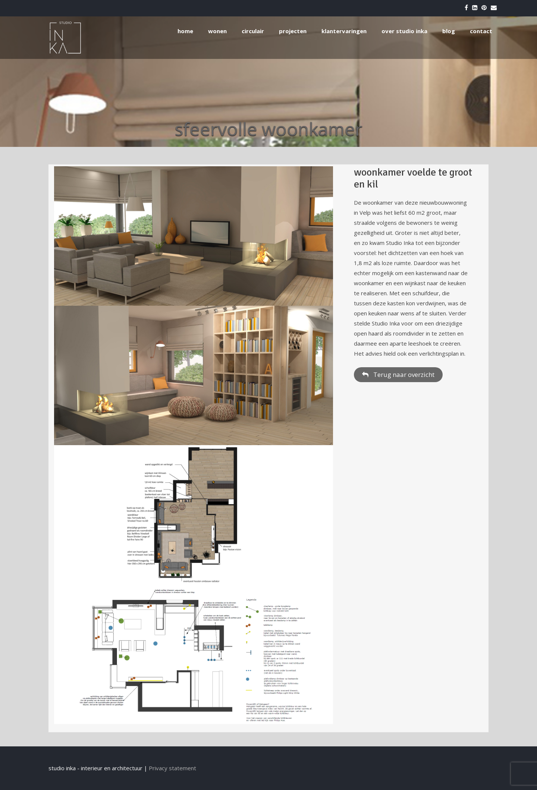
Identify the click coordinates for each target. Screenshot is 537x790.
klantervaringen (344, 31)
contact (481, 31)
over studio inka (404, 31)
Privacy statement (172, 768)
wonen (217, 31)
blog (448, 31)
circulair (253, 31)
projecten (293, 31)
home (185, 31)
